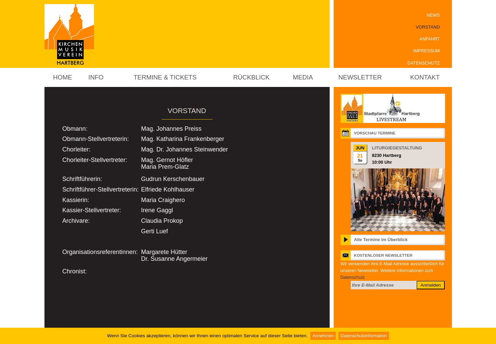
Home (62, 77)
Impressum (426, 50)
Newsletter (360, 77)
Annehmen (323, 335)
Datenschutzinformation (364, 335)
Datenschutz (423, 63)
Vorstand (428, 27)
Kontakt (425, 77)
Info (96, 77)
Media (303, 77)
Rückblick (251, 77)
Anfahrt (429, 38)
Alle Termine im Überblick (381, 239)
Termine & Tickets (165, 77)
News (433, 15)
